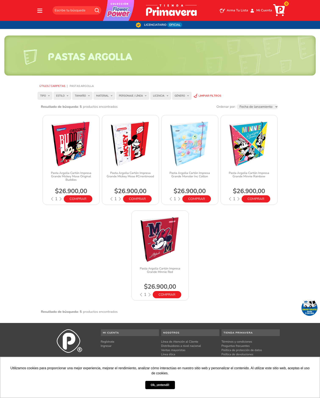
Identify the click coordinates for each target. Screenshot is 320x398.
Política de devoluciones (238, 354)
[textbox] (77, 10)
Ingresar (106, 346)
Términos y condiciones (237, 342)
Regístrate (107, 342)
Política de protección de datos (242, 350)
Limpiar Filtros (210, 95)
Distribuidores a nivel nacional (181, 346)
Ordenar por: (226, 106)
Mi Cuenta (264, 10)
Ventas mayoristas (173, 350)
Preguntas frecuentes (236, 346)
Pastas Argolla (82, 86)
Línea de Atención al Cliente (179, 342)
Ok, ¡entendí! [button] (160, 385)
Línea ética (168, 354)
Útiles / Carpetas (52, 86)
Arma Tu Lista (237, 10)
